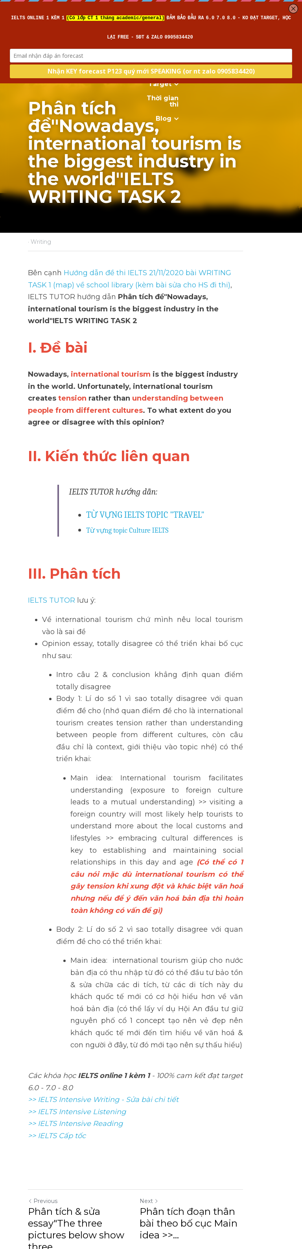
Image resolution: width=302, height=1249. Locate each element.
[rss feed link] (270, 1160)
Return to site (50, 1160)
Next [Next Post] (164, 1101)
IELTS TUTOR (51, 572)
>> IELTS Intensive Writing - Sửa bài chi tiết (103, 999)
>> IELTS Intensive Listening (77, 1012)
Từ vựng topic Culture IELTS (127, 502)
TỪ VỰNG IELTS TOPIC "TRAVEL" (145, 487)
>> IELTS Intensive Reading (75, 1023)
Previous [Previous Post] (42, 1101)
